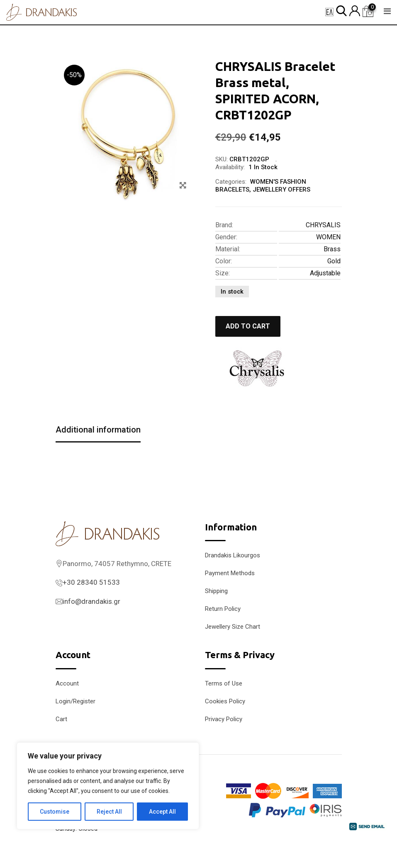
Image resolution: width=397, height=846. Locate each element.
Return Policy (223, 609)
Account (67, 683)
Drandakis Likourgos (232, 555)
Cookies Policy (225, 701)
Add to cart (248, 326)
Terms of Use (223, 683)
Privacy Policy (223, 719)
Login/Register (75, 701)
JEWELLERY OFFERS (281, 189)
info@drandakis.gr (91, 601)
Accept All (162, 811)
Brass (332, 249)
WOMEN (328, 237)
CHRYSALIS (323, 225)
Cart (61, 719)
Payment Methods (230, 573)
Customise (54, 811)
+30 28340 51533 (91, 582)
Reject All (109, 811)
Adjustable (325, 273)
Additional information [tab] (98, 430)
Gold (334, 261)
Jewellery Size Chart (232, 626)
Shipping (216, 591)
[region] (108, 785)
